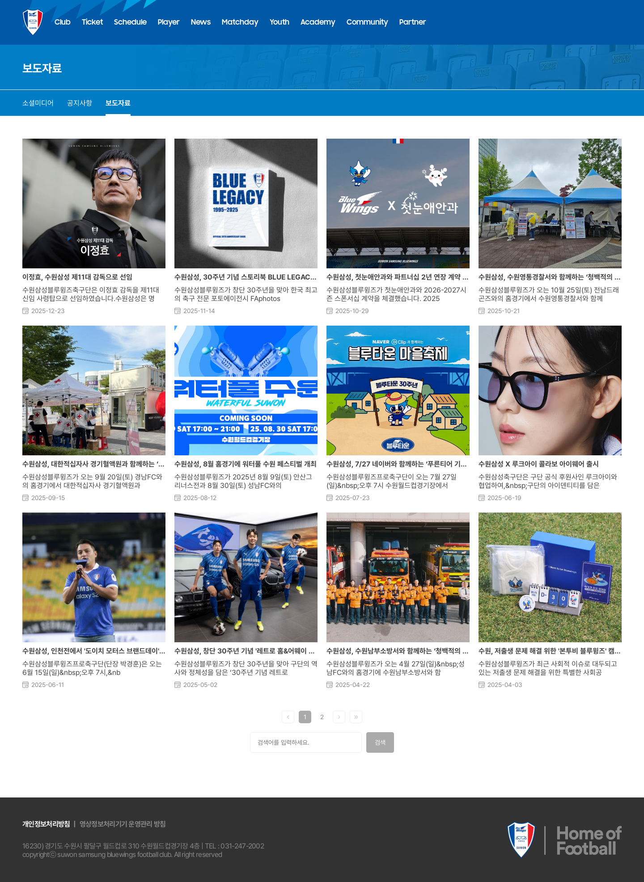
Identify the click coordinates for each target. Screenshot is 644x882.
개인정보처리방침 (46, 824)
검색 (380, 742)
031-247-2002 (242, 846)
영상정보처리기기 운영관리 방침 (123, 824)
